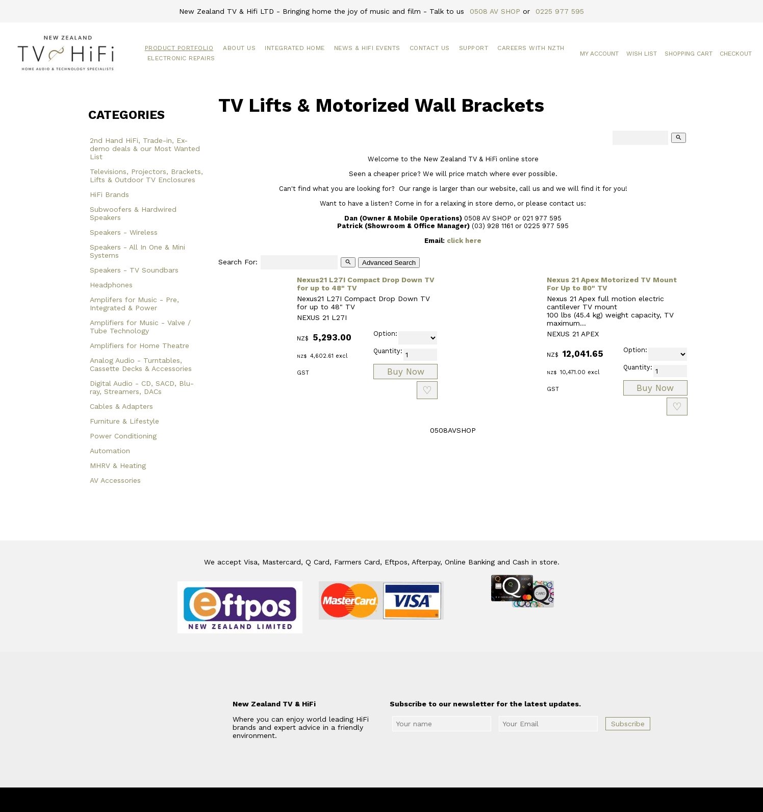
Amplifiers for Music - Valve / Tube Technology (140, 326)
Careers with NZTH (531, 48)
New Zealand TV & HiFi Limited (409, 799)
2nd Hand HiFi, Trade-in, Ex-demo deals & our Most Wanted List (145, 148)
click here (464, 240)
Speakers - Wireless (124, 232)
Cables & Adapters (121, 406)
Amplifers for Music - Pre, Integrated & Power (134, 304)
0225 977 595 (560, 11)
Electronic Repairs (181, 58)
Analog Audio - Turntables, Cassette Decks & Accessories (141, 364)
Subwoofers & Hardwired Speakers (133, 213)
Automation (110, 451)
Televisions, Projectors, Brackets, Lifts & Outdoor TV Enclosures (146, 175)
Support (474, 48)
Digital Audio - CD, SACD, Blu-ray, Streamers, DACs (142, 387)
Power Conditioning (123, 436)
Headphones (111, 285)
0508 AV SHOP (495, 11)
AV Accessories (115, 480)
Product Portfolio (179, 48)
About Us (239, 48)
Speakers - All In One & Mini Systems (137, 251)
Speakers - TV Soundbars (134, 270)
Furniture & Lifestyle (124, 421)
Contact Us (430, 48)
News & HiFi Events (367, 48)
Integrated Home (295, 48)
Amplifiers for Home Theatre (139, 345)
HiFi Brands (109, 194)
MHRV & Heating (118, 465)
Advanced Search (389, 262)
